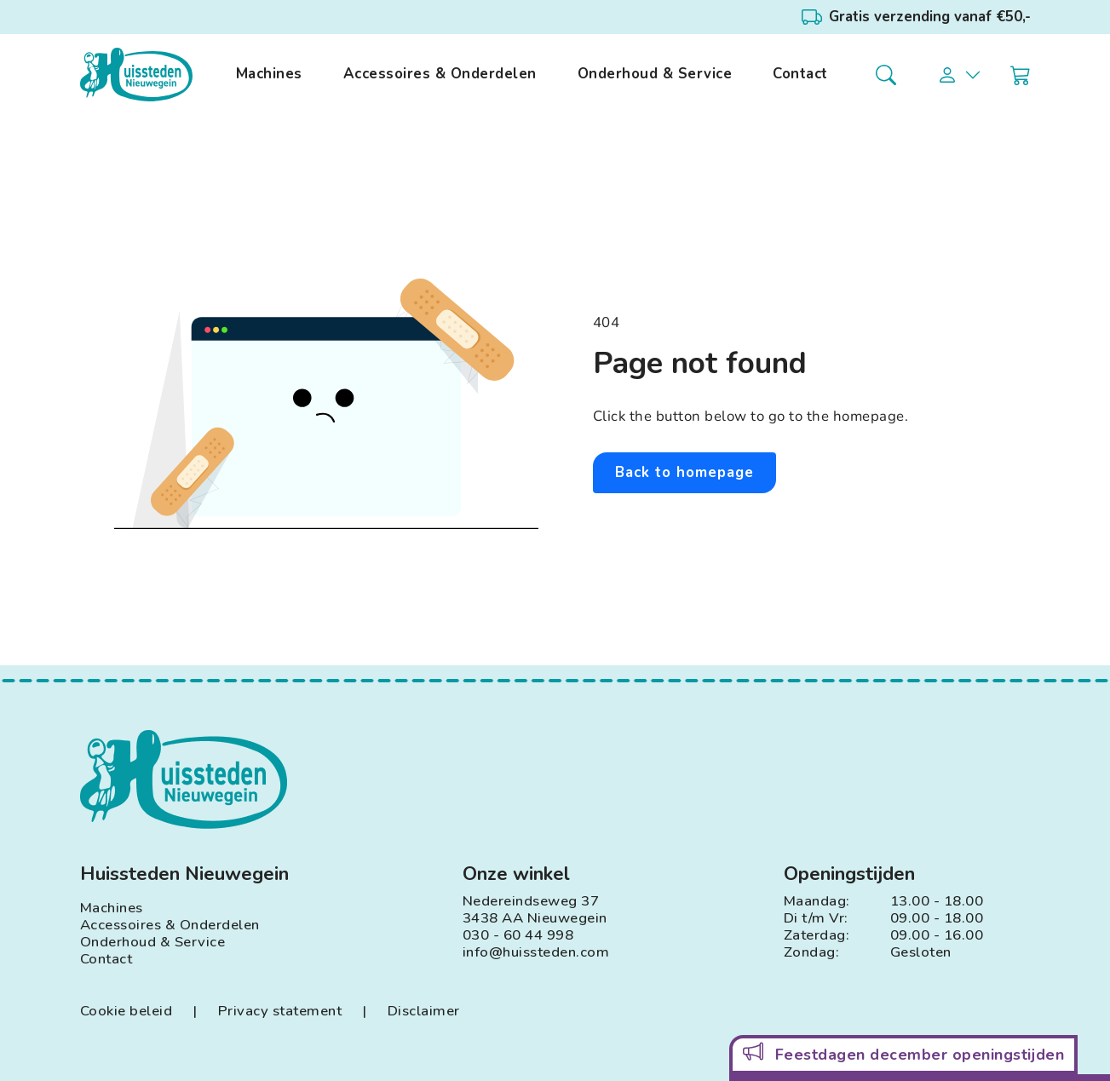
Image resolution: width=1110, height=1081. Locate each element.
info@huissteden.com (536, 952)
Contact (800, 74)
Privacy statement (280, 1011)
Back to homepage (684, 472)
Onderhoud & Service (655, 74)
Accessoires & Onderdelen (440, 74)
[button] (960, 75)
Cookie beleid (126, 1011)
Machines (269, 74)
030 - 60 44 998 (518, 935)
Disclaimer (424, 1011)
